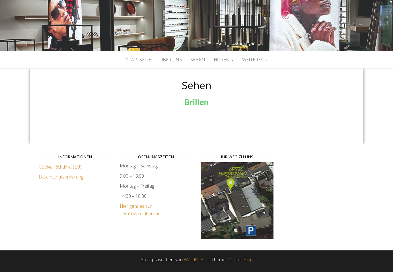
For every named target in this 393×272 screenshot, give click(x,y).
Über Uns (171, 60)
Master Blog (239, 259)
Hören (224, 60)
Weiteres (254, 60)
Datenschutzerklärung (61, 177)
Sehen (197, 60)
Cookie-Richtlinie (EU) (60, 167)
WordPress (195, 259)
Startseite (138, 60)
